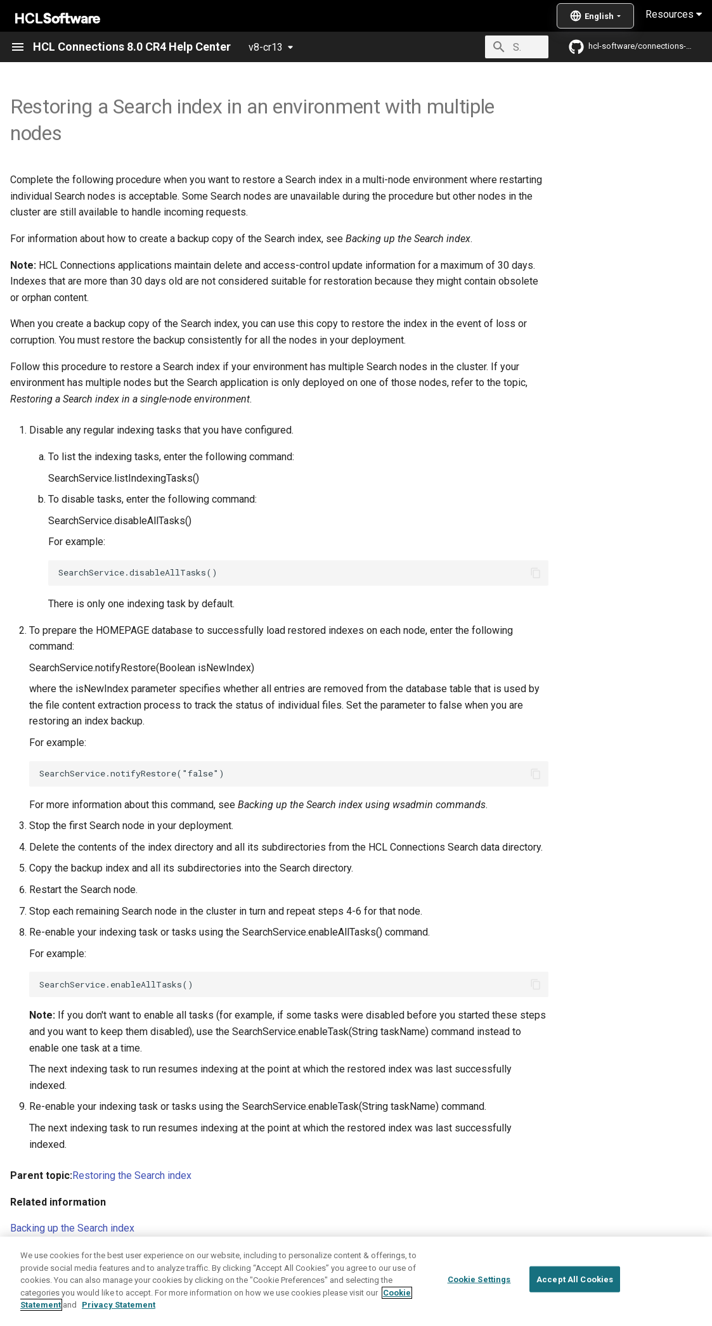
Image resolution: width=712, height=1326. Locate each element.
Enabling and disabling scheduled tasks (97, 1255)
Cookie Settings (479, 1308)
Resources (673, 14)
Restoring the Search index (131, 1175)
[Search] (474, 46)
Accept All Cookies (574, 1308)
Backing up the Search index (72, 1228)
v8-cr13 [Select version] (266, 47)
